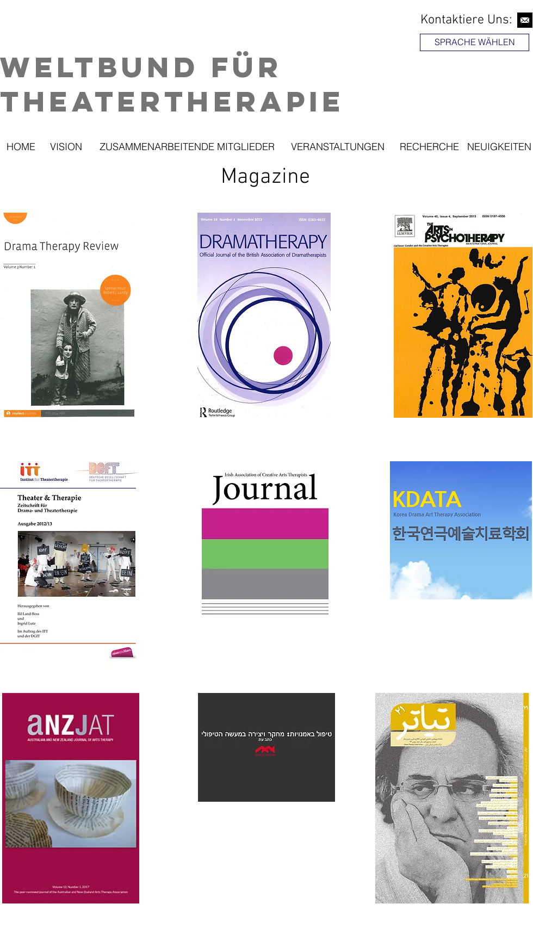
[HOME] (20, 147)
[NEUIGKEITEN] (499, 147)
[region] (476, 72)
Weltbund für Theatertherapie (172, 83)
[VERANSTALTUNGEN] (337, 147)
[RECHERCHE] (429, 147)
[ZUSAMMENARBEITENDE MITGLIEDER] (187, 147)
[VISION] (66, 147)
